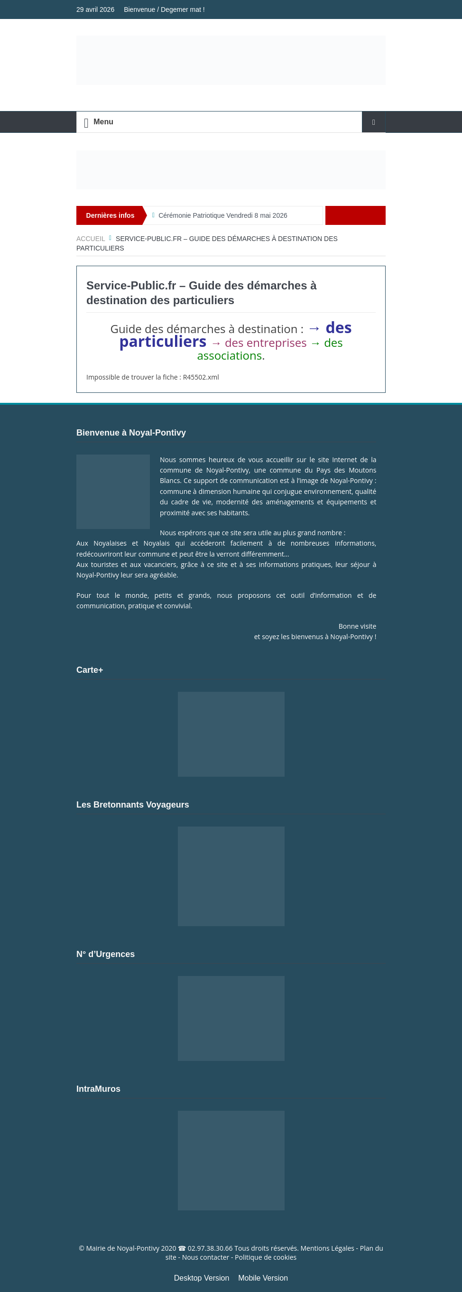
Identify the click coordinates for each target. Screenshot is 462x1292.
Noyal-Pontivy (138, 1248)
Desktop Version (202, 1278)
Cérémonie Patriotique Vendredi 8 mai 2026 (222, 215)
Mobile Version (263, 1278)
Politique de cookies (265, 1257)
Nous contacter (206, 1257)
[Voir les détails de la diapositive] (231, 169)
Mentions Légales (327, 1248)
